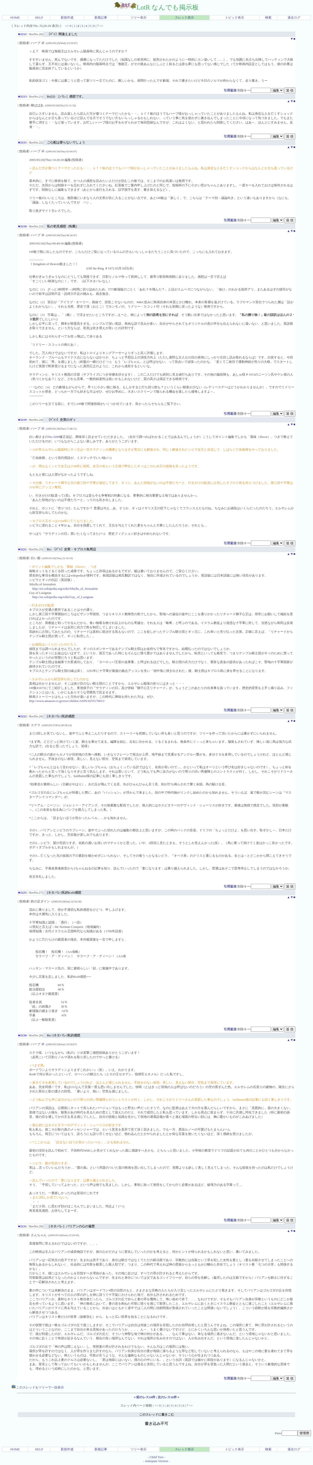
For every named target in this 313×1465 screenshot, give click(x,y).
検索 (268, 17)
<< (67, 26)
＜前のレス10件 (144, 1397)
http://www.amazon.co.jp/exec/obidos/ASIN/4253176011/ (67, 701)
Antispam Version (156, 1461)
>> (101, 26)
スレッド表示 (184, 17)
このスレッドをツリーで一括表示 (38, 1387)
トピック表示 (234, 17)
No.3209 (53, 437)
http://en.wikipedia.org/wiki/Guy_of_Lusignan (62, 597)
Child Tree (157, 1457)
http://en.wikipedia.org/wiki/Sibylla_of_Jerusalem (65, 588)
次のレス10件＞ (169, 1397)
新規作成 (67, 17)
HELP (39, 17)
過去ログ (294, 17)
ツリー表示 (138, 17)
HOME (15, 17)
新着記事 (100, 17)
